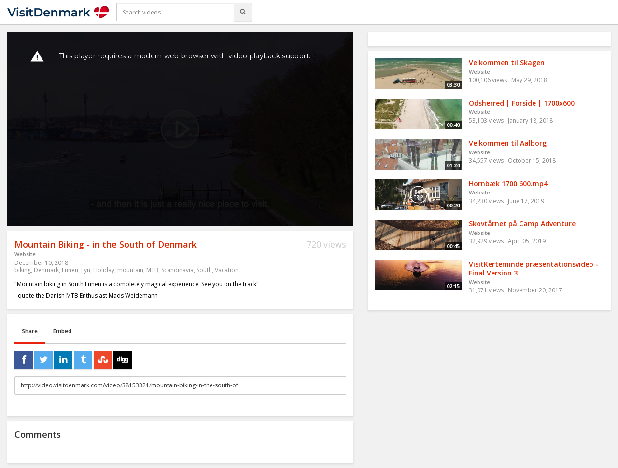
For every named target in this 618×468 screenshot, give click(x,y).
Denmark (46, 270)
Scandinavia (177, 270)
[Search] (243, 12)
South (204, 270)
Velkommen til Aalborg (508, 143)
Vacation (227, 270)
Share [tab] (30, 331)
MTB (152, 270)
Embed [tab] (62, 331)
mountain (130, 270)
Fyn (85, 270)
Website (25, 254)
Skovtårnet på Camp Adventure (522, 223)
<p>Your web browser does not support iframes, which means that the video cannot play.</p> (180, 129)
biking (22, 270)
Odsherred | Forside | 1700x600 (522, 103)
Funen (70, 270)
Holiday (103, 270)
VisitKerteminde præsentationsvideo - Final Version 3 (533, 269)
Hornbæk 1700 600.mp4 (508, 183)
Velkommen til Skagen (507, 62)
